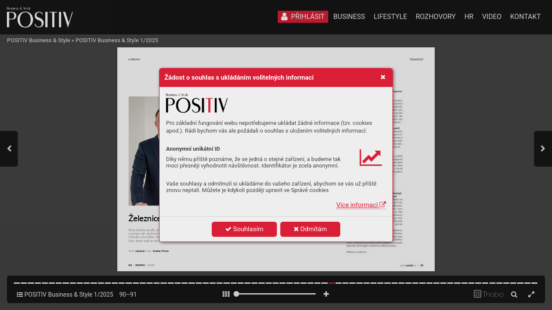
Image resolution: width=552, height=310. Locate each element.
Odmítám (310, 229)
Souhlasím (244, 229)
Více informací (361, 205)
